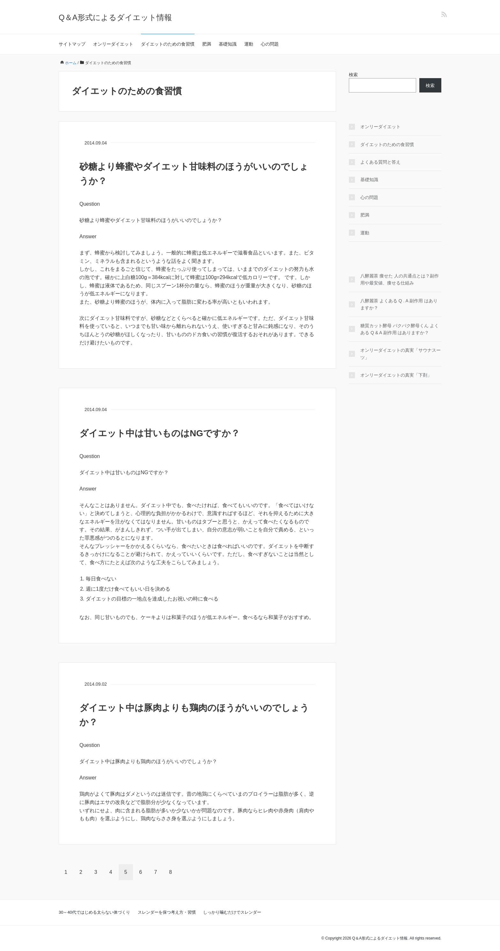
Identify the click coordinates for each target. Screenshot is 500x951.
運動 (248, 44)
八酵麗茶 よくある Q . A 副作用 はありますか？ (399, 304)
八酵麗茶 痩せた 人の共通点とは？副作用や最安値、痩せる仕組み (399, 279)
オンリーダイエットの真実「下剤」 (396, 375)
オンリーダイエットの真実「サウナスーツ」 (400, 354)
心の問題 (270, 44)
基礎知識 (228, 44)
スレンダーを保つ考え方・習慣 (167, 912)
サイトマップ (72, 44)
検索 (353, 74)
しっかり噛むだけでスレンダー (232, 912)
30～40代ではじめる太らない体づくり (94, 912)
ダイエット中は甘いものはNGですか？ (159, 433)
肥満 (206, 44)
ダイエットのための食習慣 (168, 44)
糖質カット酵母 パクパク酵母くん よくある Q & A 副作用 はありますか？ (399, 329)
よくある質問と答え (380, 162)
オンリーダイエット (113, 44)
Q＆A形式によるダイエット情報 (115, 17)
